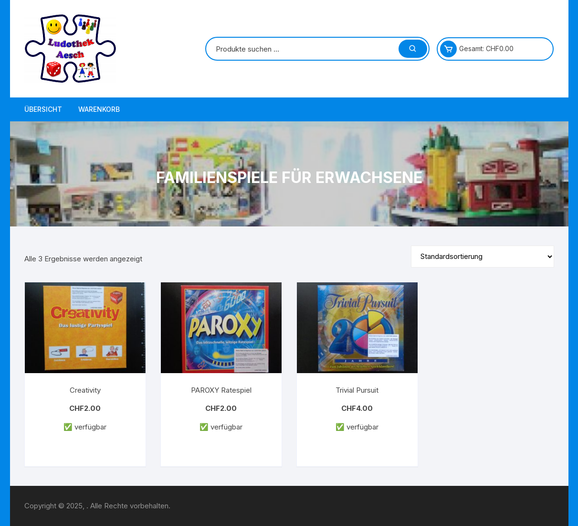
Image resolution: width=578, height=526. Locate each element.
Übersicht (43, 109)
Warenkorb (99, 109)
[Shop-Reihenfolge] (482, 257)
